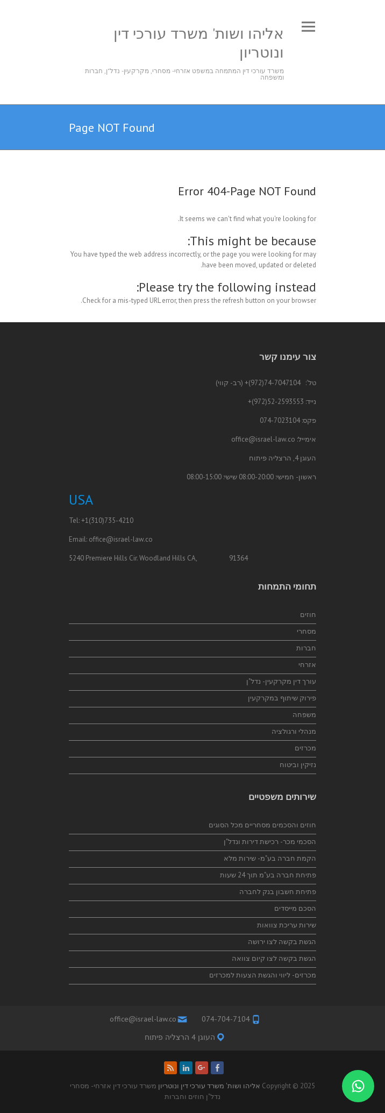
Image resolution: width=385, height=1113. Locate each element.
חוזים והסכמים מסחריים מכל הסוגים (262, 825)
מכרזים (305, 748)
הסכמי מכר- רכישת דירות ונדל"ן (270, 841)
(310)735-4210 (111, 520)
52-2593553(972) (278, 401)
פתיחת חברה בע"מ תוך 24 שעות (268, 875)
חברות (306, 648)
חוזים (308, 614)
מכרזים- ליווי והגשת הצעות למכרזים (262, 975)
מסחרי (306, 631)
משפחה (304, 714)
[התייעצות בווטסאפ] (358, 1086)
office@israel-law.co (263, 439)
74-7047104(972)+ (273, 382)
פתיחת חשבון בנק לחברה (277, 891)
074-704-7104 (226, 1019)
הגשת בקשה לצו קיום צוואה (274, 958)
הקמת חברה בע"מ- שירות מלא (270, 858)
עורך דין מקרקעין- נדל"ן (281, 681)
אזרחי (307, 664)
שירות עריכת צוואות (286, 925)
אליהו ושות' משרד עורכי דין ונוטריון (198, 42)
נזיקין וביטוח (298, 764)
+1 (85, 520)
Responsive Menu (308, 26)
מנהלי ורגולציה (294, 731)
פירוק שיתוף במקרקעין (282, 698)
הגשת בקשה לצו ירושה (282, 941)
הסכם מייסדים (295, 908)
